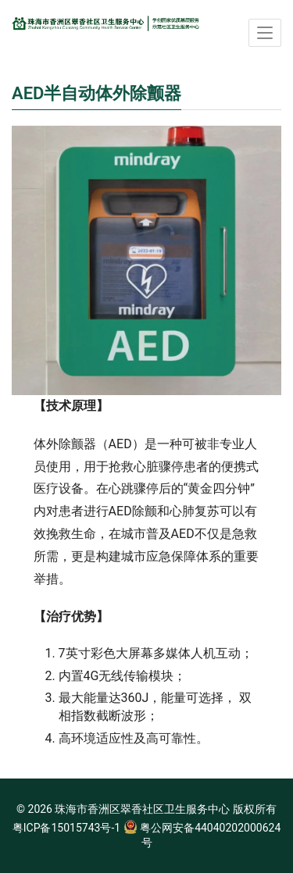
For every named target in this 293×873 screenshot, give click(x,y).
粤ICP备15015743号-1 (66, 827)
